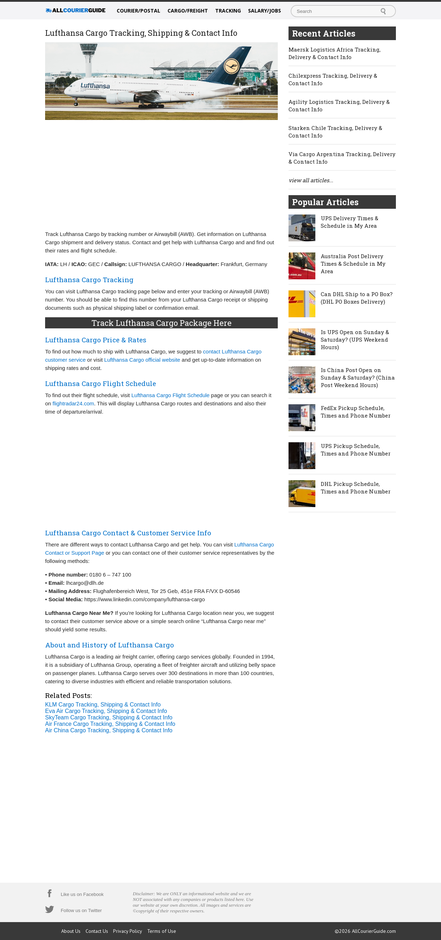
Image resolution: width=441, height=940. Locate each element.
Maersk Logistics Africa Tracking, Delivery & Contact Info (335, 53)
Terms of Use (161, 931)
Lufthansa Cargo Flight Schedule (170, 395)
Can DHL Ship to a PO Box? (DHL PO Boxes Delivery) (357, 297)
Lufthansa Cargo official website (142, 360)
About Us (71, 931)
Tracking (228, 10)
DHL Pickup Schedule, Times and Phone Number (356, 487)
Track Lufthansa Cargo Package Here (161, 323)
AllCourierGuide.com (374, 931)
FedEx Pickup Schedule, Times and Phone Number (356, 411)
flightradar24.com (73, 403)
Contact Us (97, 931)
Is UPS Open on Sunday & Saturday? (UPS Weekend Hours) (355, 339)
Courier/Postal (138, 10)
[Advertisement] (161, 174)
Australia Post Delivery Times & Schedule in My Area (353, 263)
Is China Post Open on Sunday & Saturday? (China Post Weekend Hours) (358, 377)
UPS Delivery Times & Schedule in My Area (349, 221)
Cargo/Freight (188, 10)
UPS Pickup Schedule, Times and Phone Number (356, 449)
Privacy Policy (127, 931)
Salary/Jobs (264, 10)
